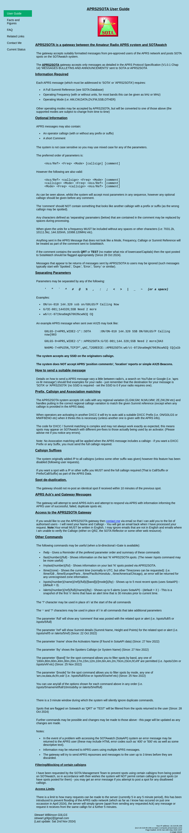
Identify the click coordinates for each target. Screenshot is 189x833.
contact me (113, 521)
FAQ (10, 29)
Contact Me (14, 43)
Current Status (16, 49)
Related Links (15, 36)
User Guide (14, 13)
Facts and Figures (13, 21)
